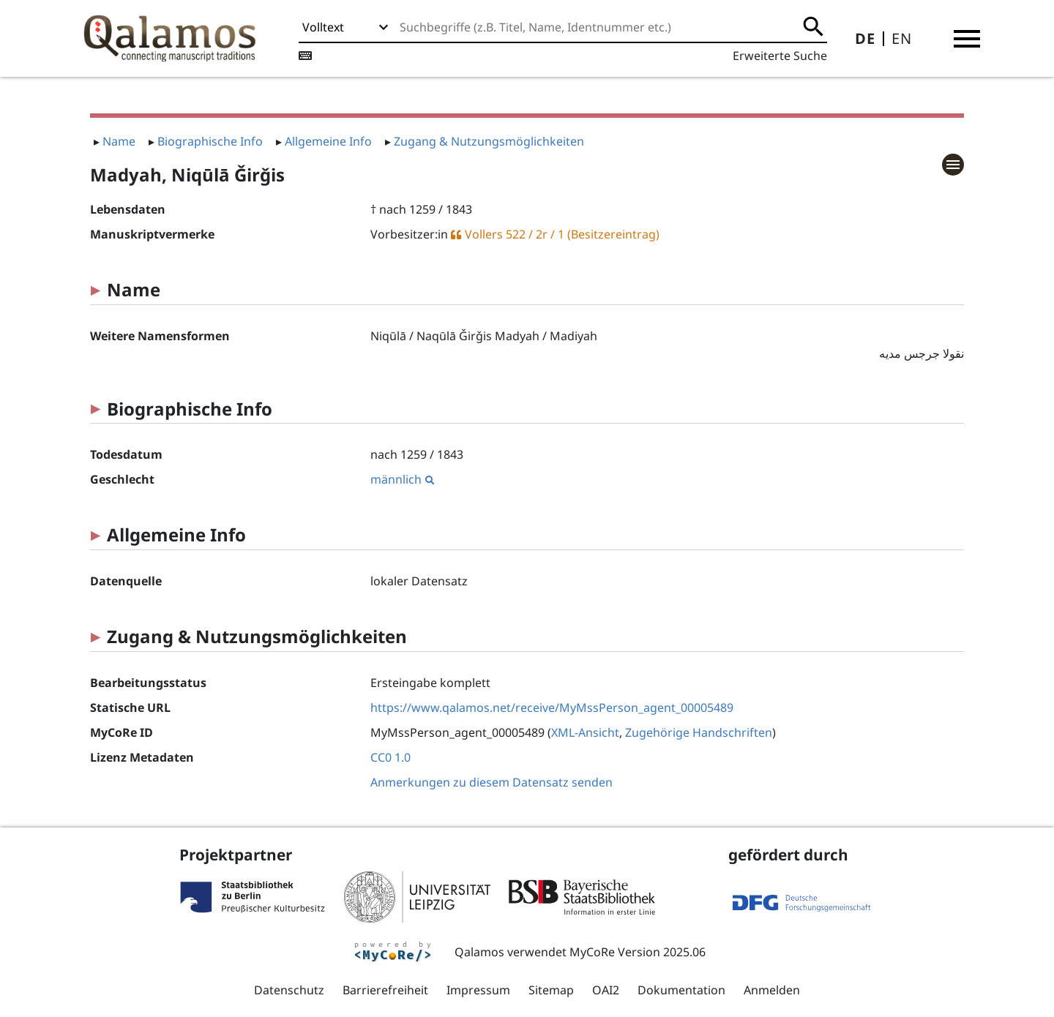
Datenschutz (289, 990)
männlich (402, 479)
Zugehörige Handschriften (698, 732)
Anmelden (772, 990)
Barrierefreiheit (385, 990)
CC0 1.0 (390, 757)
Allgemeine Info (328, 141)
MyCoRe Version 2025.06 (637, 952)
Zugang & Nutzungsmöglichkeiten (489, 141)
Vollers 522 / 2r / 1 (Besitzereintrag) (562, 234)
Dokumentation (681, 990)
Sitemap (551, 990)
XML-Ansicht (585, 732)
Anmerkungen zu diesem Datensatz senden (491, 782)
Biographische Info (210, 141)
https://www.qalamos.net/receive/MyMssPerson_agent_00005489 (551, 707)
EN (902, 38)
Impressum (478, 990)
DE (865, 38)
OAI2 (605, 990)
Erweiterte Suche (780, 56)
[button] (967, 38)
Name (118, 141)
